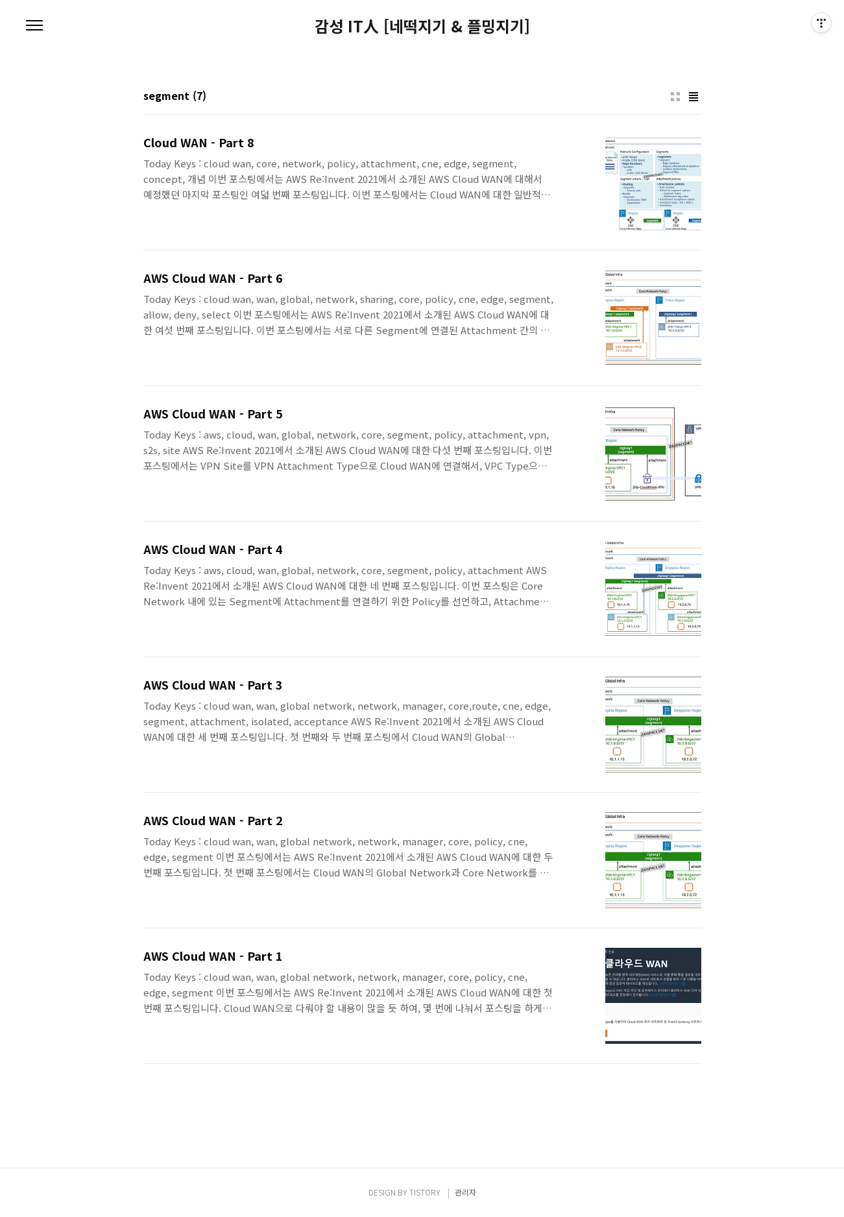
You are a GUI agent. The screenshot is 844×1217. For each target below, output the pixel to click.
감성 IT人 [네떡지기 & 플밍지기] (422, 26)
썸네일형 (675, 96)
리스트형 (693, 96)
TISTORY (424, 1192)
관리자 (465, 1192)
